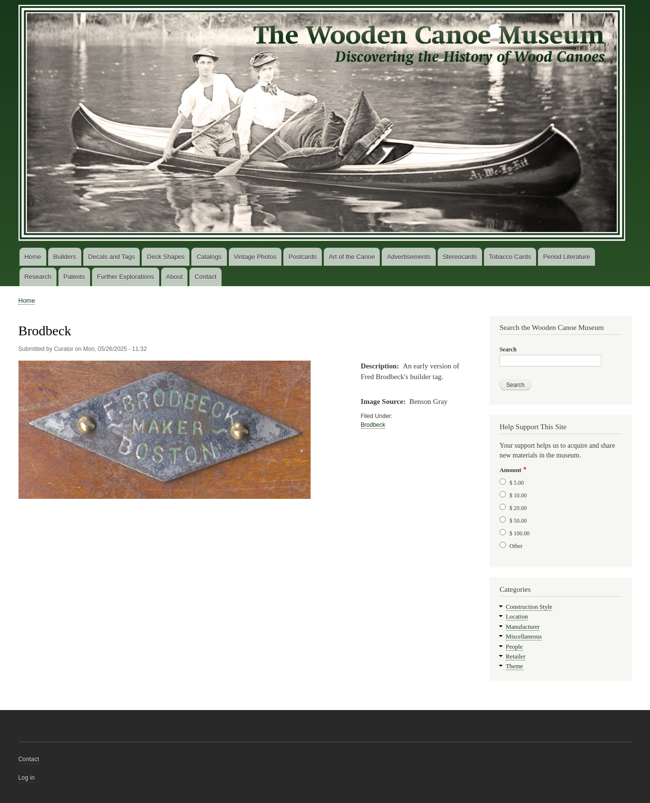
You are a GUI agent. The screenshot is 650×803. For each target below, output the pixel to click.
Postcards (303, 256)
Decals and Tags (111, 256)
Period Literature (566, 256)
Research (38, 276)
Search (508, 349)
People (514, 646)
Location (517, 616)
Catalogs (209, 256)
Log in (27, 777)
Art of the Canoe (352, 256)
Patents (74, 276)
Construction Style (529, 606)
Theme (514, 666)
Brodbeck (373, 424)
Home (32, 256)
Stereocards (460, 256)
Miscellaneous (524, 636)
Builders (64, 256)
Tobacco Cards (510, 256)
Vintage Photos (255, 256)
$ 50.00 (518, 520)
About (174, 276)
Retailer (515, 656)
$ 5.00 (516, 482)
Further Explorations (125, 276)
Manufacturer (523, 626)
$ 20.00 (518, 508)
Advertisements (409, 256)
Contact (206, 276)
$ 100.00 (519, 533)
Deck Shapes (166, 256)
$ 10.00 (518, 495)
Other (515, 546)
